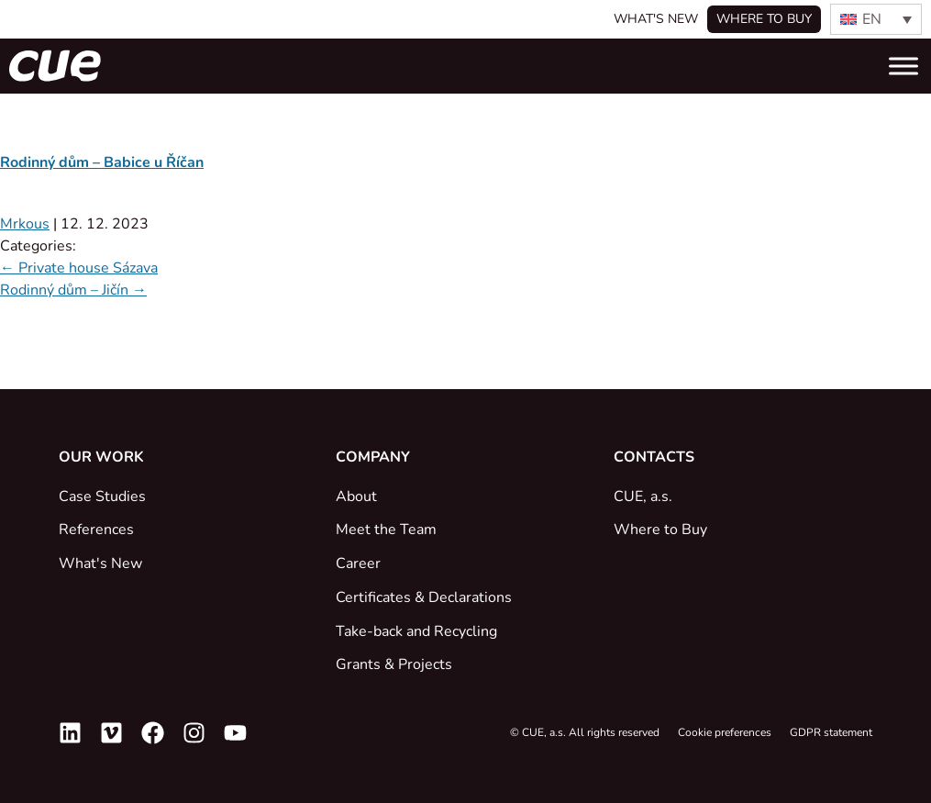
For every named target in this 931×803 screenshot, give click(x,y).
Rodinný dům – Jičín (73, 290)
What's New (656, 19)
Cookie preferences (724, 732)
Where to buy (764, 19)
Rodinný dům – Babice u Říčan (102, 162)
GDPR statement (831, 732)
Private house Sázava (79, 268)
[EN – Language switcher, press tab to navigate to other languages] (876, 19)
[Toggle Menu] (903, 65)
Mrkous (25, 224)
